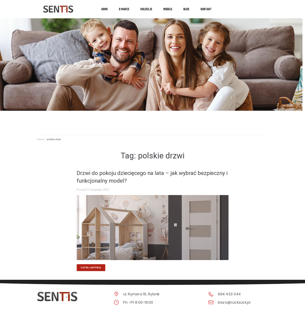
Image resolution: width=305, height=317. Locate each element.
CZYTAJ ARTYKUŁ (91, 267)
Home (40, 139)
